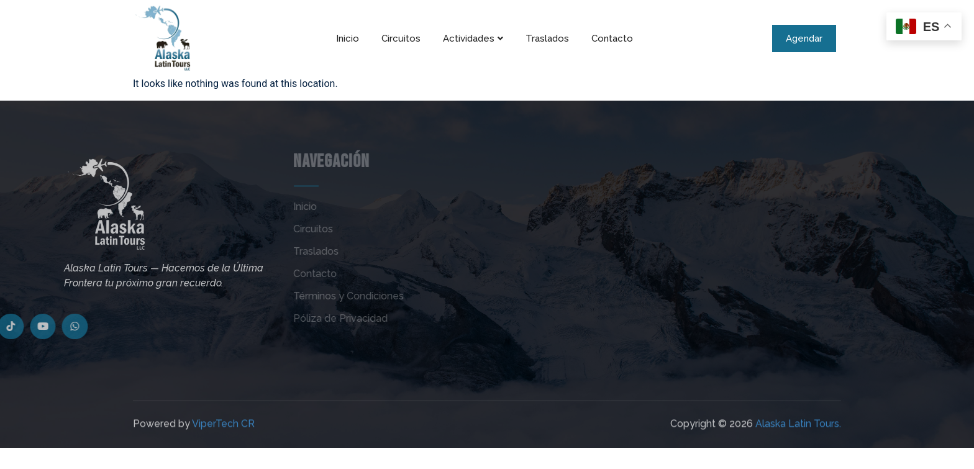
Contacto (612, 38)
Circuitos (401, 38)
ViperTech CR (223, 433)
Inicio (347, 38)
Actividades (473, 38)
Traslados (547, 38)
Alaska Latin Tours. (798, 433)
